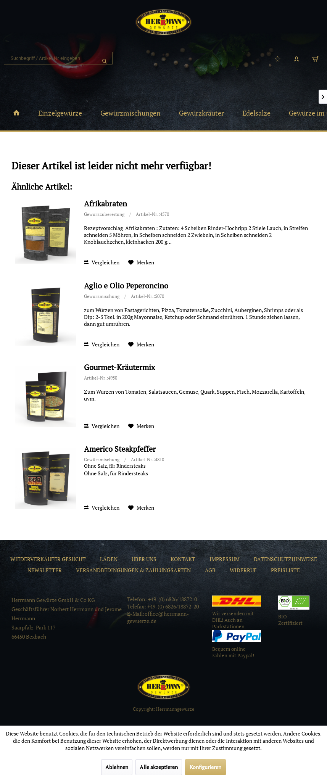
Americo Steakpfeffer (120, 449)
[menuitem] (58, 58)
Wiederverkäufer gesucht (48, 559)
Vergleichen (101, 262)
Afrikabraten (105, 204)
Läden (109, 559)
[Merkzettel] (277, 58)
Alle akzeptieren (159, 767)
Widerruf (243, 570)
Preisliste (285, 570)
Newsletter (44, 570)
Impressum (224, 559)
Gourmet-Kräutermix (119, 367)
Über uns (144, 559)
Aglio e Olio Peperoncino (126, 286)
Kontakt (183, 559)
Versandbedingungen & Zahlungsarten (133, 570)
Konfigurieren (205, 767)
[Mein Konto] (296, 58)
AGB (210, 570)
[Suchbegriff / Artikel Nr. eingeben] (58, 58)
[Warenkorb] (315, 58)
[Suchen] (105, 58)
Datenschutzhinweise (285, 559)
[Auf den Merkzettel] (141, 262)
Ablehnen (116, 767)
